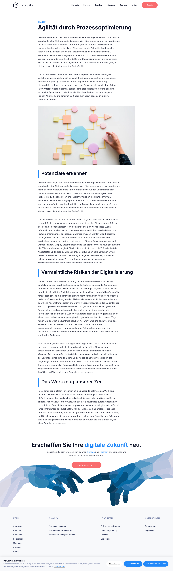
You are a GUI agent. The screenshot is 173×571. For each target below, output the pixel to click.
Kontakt (149, 5)
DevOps (104, 534)
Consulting (105, 539)
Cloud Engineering (109, 530)
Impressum (150, 530)
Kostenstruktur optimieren (60, 530)
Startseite (75, 5)
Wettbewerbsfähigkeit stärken (62, 534)
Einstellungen (114, 564)
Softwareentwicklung (110, 526)
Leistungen (110, 5)
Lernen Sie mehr (59, 566)
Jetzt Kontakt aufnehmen (86, 465)
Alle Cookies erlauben (155, 564)
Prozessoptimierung (58, 526)
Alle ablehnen (133, 564)
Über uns (123, 5)
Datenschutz (150, 526)
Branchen (98, 5)
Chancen (87, 5)
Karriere (134, 5)
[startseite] (23, 5)
